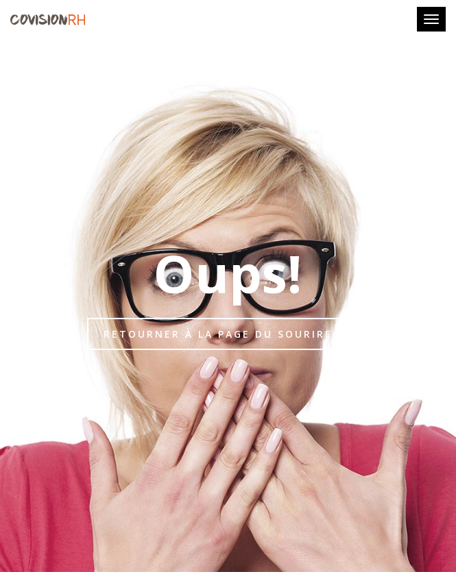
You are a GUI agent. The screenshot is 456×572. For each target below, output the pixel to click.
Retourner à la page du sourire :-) (228, 333)
